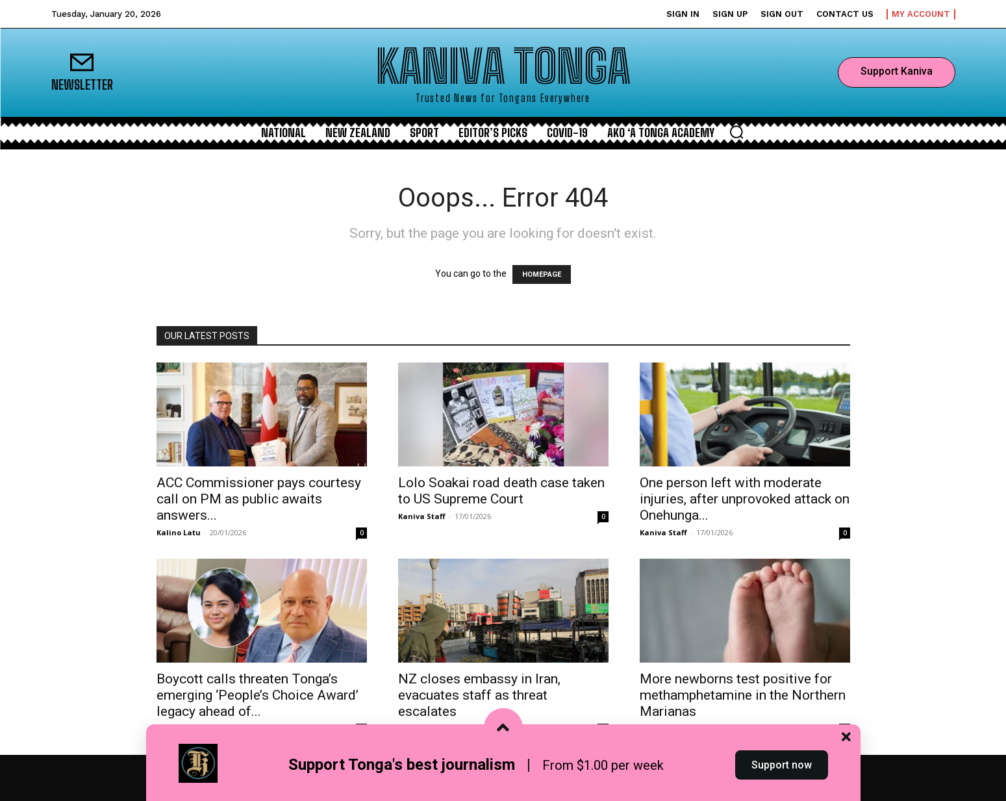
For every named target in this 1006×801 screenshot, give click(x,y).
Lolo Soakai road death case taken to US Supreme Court (501, 491)
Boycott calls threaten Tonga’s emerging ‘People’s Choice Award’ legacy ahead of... (257, 695)
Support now (781, 777)
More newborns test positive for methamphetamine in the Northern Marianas (743, 695)
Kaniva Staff (422, 516)
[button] (736, 131)
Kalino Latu (179, 532)
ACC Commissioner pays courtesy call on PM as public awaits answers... (259, 499)
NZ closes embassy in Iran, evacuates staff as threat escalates (479, 695)
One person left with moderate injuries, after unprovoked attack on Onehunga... (744, 499)
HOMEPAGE (541, 274)
